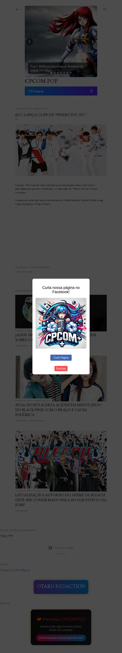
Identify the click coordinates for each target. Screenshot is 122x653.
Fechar (61, 368)
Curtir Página (61, 357)
